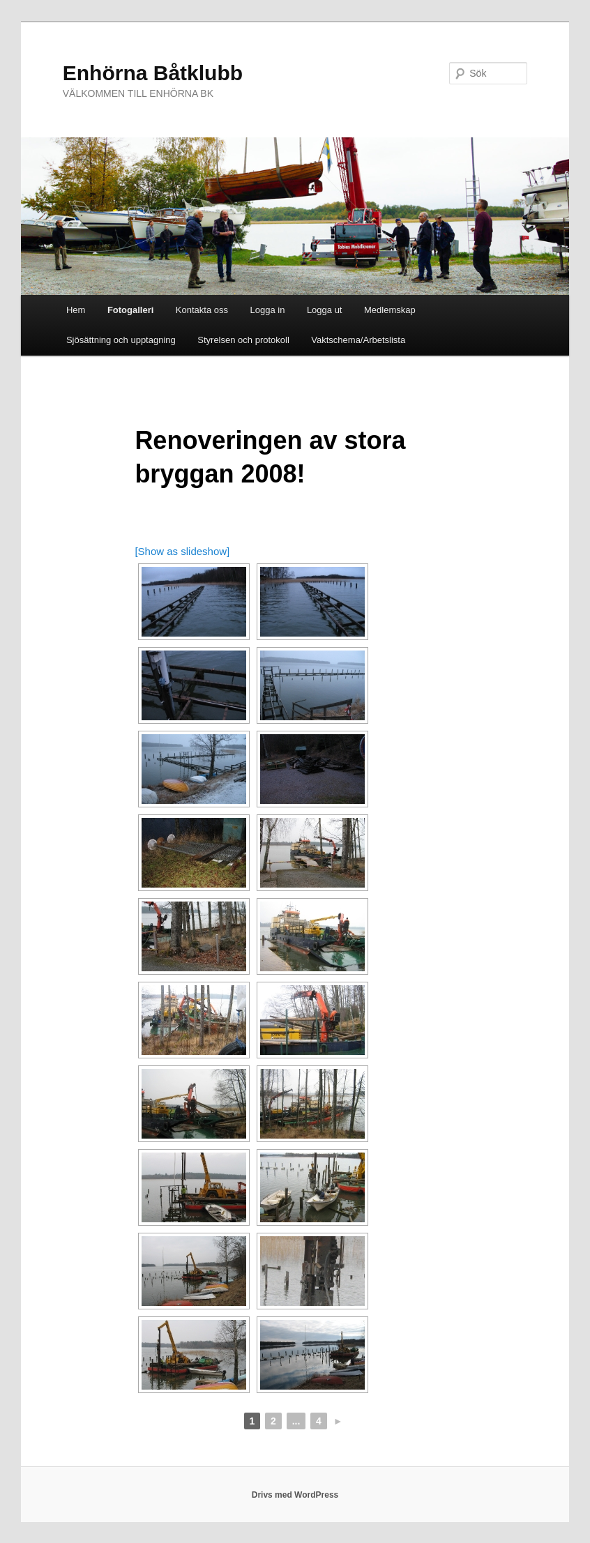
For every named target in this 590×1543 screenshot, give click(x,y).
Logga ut (324, 310)
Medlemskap (390, 310)
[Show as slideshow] (182, 551)
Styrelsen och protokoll (243, 340)
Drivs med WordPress (295, 1495)
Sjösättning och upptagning (121, 340)
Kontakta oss (202, 310)
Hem (75, 310)
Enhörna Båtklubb (153, 72)
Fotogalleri (130, 310)
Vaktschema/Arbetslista (358, 340)
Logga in (267, 310)
